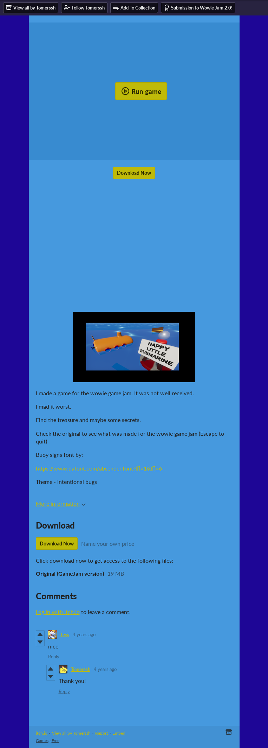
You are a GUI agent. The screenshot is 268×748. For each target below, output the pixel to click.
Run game (141, 91)
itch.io (41, 733)
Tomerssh (80, 669)
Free (55, 740)
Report (101, 733)
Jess (64, 634)
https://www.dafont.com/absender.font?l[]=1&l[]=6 (99, 468)
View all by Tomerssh (71, 733)
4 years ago (84, 634)
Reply (53, 656)
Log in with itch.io (58, 611)
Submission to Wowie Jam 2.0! (198, 8)
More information (61, 503)
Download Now (134, 173)
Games (42, 740)
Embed (118, 733)
